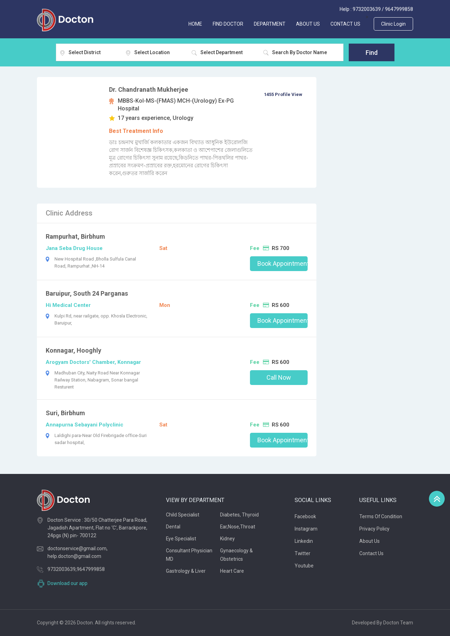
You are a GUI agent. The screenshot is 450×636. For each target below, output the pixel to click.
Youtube (304, 565)
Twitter (303, 553)
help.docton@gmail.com (74, 556)
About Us (369, 541)
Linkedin (304, 541)
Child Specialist (182, 515)
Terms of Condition (381, 516)
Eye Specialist (181, 538)
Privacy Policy (374, 529)
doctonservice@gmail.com (77, 548)
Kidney (227, 538)
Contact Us (371, 553)
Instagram (306, 529)
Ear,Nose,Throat (238, 526)
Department (269, 24)
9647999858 (399, 9)
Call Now (278, 377)
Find (372, 52)
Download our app (67, 583)
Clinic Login (393, 24)
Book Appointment (282, 263)
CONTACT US (345, 24)
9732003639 (367, 9)
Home (195, 24)
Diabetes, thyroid (239, 515)
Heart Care (232, 571)
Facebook (305, 516)
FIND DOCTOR (228, 24)
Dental (173, 526)
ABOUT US (308, 24)
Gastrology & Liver (186, 571)
